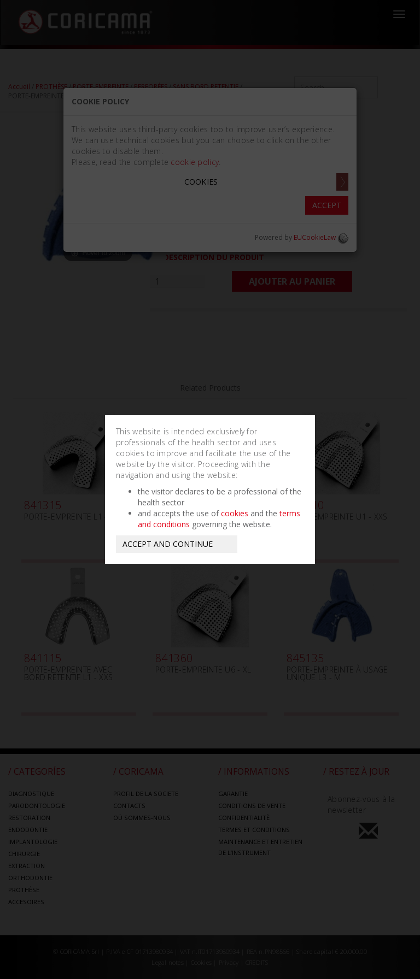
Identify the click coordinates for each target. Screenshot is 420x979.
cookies (234, 513)
